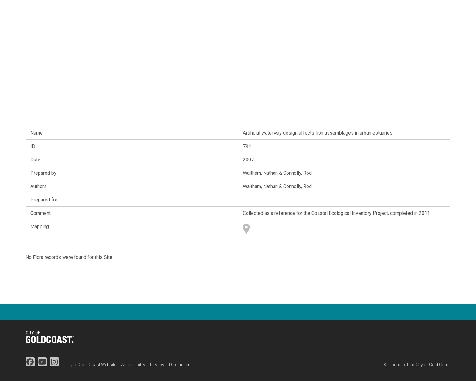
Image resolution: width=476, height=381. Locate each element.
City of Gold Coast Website (91, 364)
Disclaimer (179, 364)
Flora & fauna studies (284, 27)
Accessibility (133, 364)
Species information (346, 27)
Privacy (157, 364)
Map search (397, 27)
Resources (437, 27)
